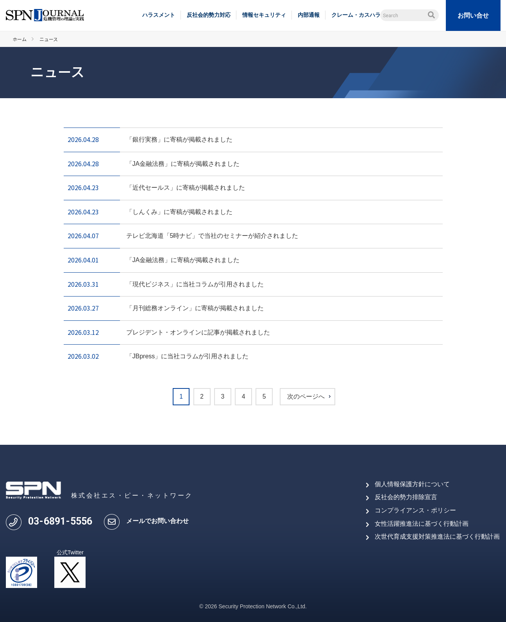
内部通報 (309, 15)
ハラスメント (158, 15)
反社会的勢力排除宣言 (406, 497)
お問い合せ (473, 15)
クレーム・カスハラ (356, 15)
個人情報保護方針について (412, 484)
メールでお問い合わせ (157, 521)
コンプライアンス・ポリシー (415, 510)
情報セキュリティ (264, 15)
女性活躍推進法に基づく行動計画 (421, 523)
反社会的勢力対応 (209, 15)
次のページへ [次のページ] (308, 397)
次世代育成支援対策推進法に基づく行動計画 (437, 536)
